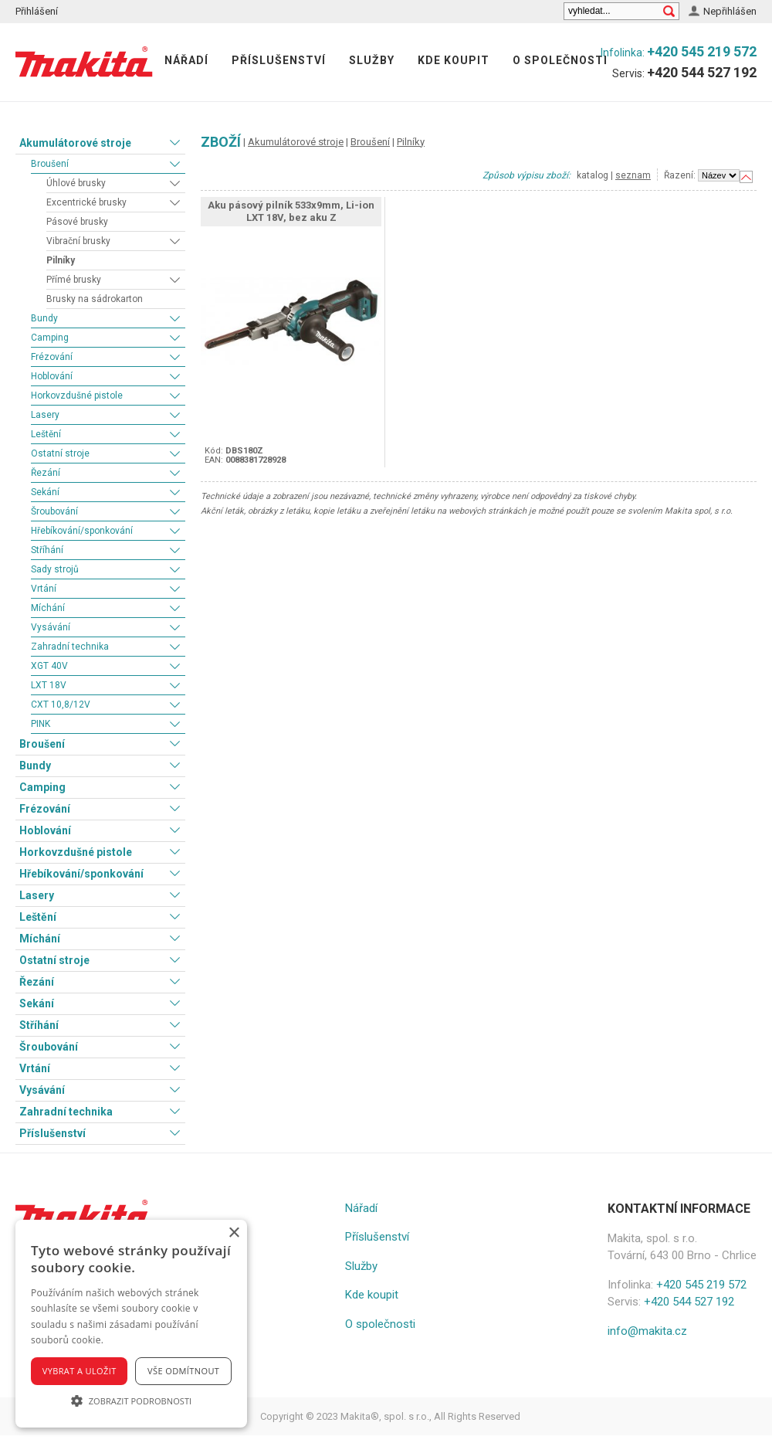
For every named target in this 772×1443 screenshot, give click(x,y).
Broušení (50, 163)
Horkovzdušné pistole (77, 395)
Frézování (52, 356)
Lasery (45, 414)
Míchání (48, 608)
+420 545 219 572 (702, 51)
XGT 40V (49, 665)
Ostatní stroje (60, 453)
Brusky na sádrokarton (94, 299)
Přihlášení (36, 11)
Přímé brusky (73, 279)
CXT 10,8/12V (60, 704)
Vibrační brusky (78, 241)
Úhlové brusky (76, 183)
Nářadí (186, 60)
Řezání (45, 472)
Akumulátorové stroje (75, 143)
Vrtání (43, 588)
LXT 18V (48, 685)
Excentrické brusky (86, 202)
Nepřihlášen (730, 11)
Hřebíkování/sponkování (82, 530)
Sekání (45, 492)
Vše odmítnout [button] (183, 1371)
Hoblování (52, 376)
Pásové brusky (77, 221)
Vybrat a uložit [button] (79, 1371)
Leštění (46, 434)
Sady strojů (55, 569)
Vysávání (50, 627)
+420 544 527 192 (702, 72)
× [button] (233, 1233)
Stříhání (47, 550)
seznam (633, 175)
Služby (371, 60)
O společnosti (560, 60)
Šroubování (54, 511)
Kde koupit (453, 60)
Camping (50, 337)
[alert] (131, 1324)
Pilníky (60, 260)
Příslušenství (279, 60)
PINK (40, 723)
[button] (131, 1400)
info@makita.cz (647, 1331)
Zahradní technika (70, 646)
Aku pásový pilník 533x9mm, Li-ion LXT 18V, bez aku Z (291, 211)
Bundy (44, 318)
